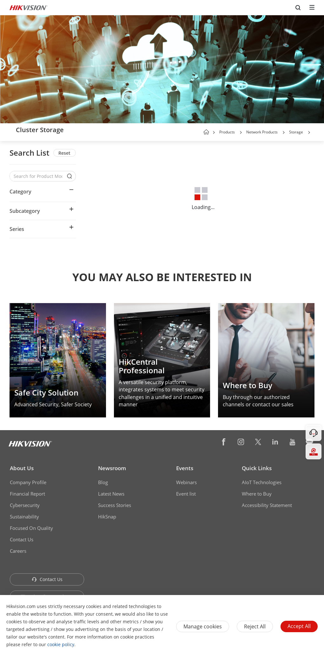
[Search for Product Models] (38, 176)
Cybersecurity (25, 505)
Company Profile (28, 482)
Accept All (299, 626)
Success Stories (114, 505)
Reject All (255, 626)
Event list (186, 493)
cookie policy (60, 644)
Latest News (111, 493)
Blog (103, 482)
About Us (22, 468)
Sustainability (24, 516)
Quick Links (257, 468)
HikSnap (107, 516)
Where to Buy (257, 493)
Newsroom (112, 468)
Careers (18, 551)
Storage (296, 132)
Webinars (186, 482)
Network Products (262, 132)
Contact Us (21, 539)
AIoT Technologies (261, 482)
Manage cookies (202, 626)
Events (184, 468)
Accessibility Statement (267, 505)
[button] (240, 132)
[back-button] (11, 130)
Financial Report (27, 493)
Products (227, 132)
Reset (64, 153)
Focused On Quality (31, 528)
